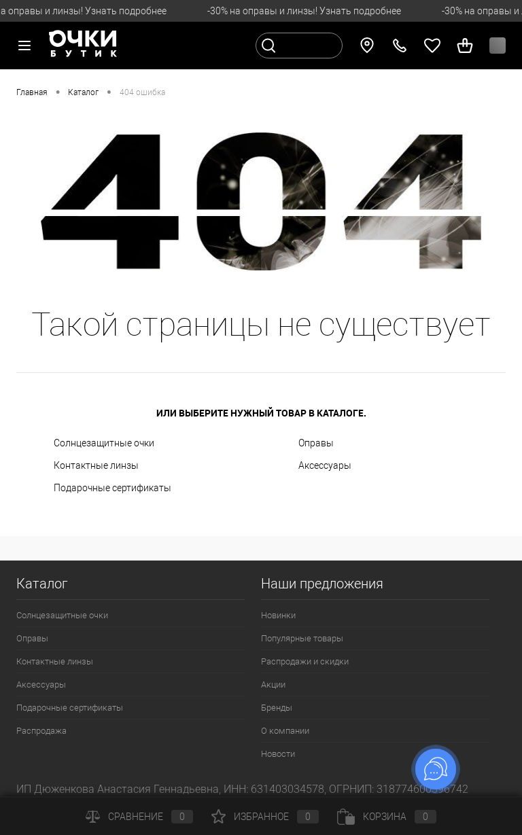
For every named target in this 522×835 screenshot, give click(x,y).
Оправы (316, 443)
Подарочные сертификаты (112, 487)
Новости (278, 754)
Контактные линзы (96, 465)
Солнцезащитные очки (104, 443)
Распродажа (41, 731)
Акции (273, 684)
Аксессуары (324, 465)
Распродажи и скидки (305, 661)
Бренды (276, 708)
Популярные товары (302, 638)
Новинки (278, 615)
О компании (285, 731)
